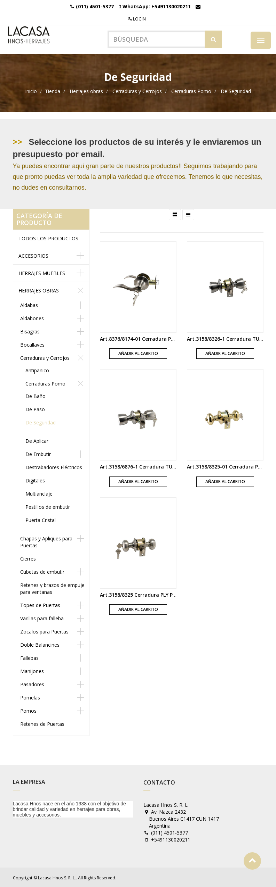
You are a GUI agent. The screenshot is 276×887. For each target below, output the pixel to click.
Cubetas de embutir (42, 571)
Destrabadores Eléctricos (53, 466)
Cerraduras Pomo (191, 90)
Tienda (52, 90)
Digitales (35, 479)
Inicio (31, 90)
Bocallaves (32, 344)
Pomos (28, 710)
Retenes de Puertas (42, 723)
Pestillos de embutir (47, 506)
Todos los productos (48, 237)
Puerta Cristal (40, 519)
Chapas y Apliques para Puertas (46, 541)
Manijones (32, 670)
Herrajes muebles (41, 272)
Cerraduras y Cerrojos (137, 90)
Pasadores (32, 683)
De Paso (35, 408)
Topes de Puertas (40, 604)
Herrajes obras (86, 90)
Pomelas (30, 697)
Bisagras (30, 331)
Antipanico (37, 369)
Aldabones (32, 317)
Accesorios (33, 255)
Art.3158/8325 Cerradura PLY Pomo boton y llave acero (166, 593)
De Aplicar (36, 440)
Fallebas (29, 657)
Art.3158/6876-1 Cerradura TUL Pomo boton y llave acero (169, 466)
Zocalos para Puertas (44, 631)
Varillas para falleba (42, 617)
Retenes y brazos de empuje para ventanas (52, 588)
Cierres (28, 558)
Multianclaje (39, 493)
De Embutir (38, 453)
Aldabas (29, 304)
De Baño (35, 395)
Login (137, 19)
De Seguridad (236, 90)
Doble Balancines (40, 644)
